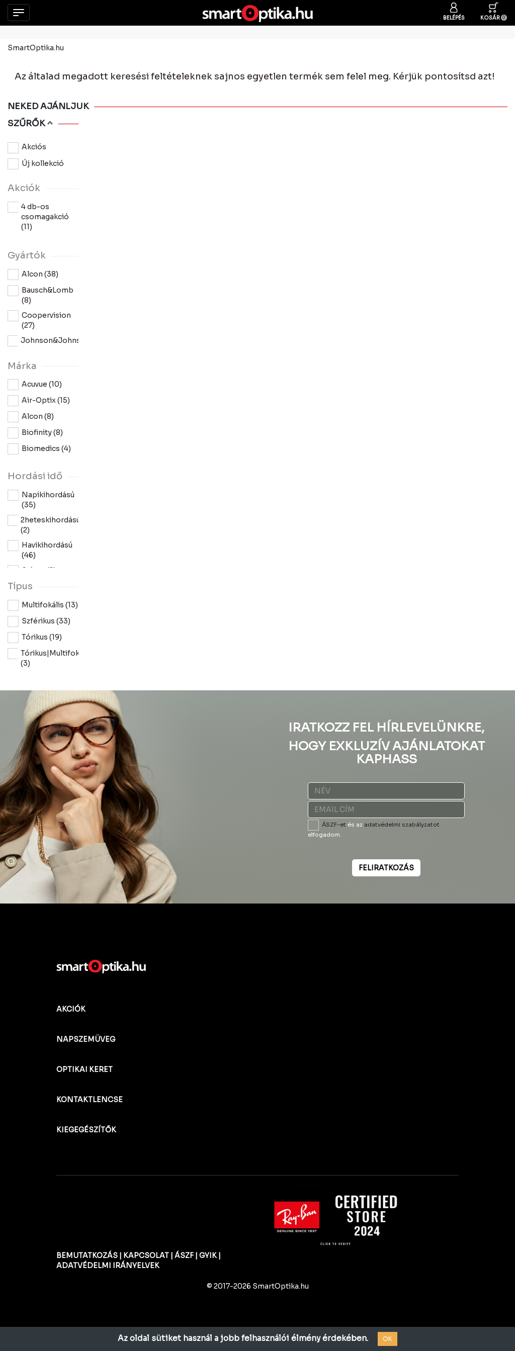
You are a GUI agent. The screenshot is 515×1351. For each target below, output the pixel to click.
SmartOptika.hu (36, 47)
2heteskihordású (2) (43, 524)
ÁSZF (184, 1255)
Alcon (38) (33, 274)
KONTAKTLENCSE (89, 1099)
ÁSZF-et (334, 824)
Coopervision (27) (39, 320)
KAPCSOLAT (146, 1255)
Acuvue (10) (35, 384)
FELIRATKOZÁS (386, 867)
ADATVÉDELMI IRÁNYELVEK (107, 1265)
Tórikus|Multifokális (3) (43, 658)
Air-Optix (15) (39, 400)
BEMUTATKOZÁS (87, 1255)
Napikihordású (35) (41, 499)
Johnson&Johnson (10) (43, 345)
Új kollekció (36, 163)
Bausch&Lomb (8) (40, 295)
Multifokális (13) (43, 605)
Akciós (27, 147)
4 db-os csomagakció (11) (38, 216)
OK (387, 1338)
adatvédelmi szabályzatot (402, 824)
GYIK (208, 1255)
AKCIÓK (70, 1009)
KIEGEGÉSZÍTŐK (86, 1129)
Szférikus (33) (39, 621)
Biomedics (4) (39, 449)
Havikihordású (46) (40, 550)
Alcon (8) (31, 416)
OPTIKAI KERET (84, 1069)
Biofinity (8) (35, 432)
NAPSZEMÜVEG (85, 1039)
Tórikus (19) (35, 637)
